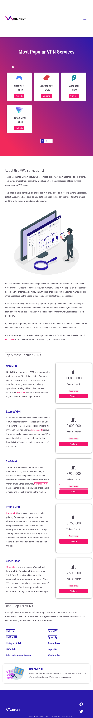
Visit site (19, 96)
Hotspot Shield (14, 643)
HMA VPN (11, 637)
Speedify (52, 637)
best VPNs (10, 339)
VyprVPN (53, 649)
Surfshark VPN (41, 484)
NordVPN (21, 392)
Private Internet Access (18, 655)
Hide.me (10, 631)
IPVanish (11, 649)
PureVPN (53, 631)
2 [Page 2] (46, 141)
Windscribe (54, 655)
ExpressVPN (37, 430)
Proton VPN (11, 513)
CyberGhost (11, 567)
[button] (85, 18)
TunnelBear (54, 643)
